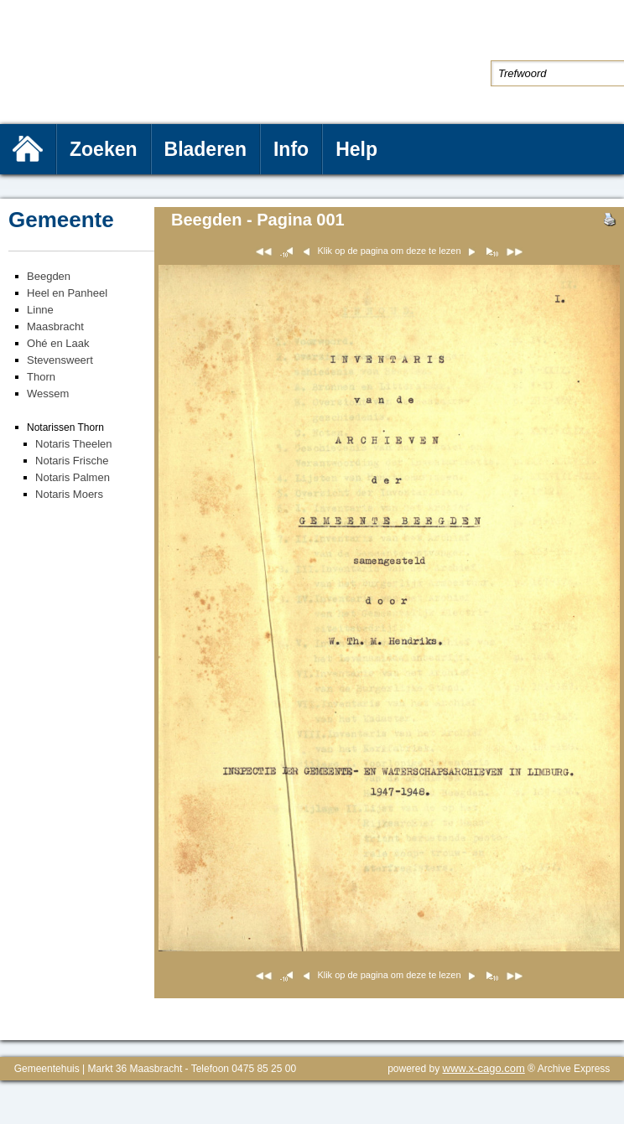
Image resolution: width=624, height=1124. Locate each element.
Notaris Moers (69, 494)
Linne (40, 309)
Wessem (48, 393)
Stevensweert (60, 360)
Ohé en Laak (58, 343)
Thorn (41, 376)
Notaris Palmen (72, 477)
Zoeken (104, 149)
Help (356, 149)
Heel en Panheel (67, 293)
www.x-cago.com (484, 1068)
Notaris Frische (71, 460)
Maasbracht (55, 326)
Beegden (48, 276)
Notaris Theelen (73, 444)
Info (291, 149)
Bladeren (205, 149)
